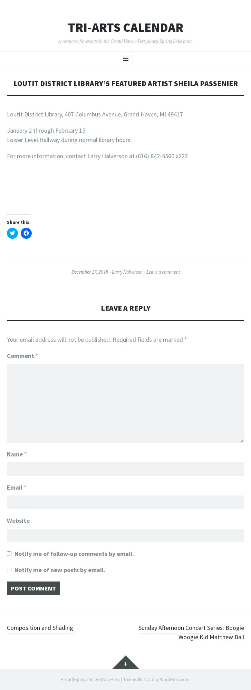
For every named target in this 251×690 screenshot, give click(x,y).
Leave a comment (163, 272)
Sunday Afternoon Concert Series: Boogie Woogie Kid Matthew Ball (191, 632)
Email (17, 487)
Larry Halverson (127, 272)
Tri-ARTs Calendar (125, 28)
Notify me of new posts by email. (60, 570)
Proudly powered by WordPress (90, 679)
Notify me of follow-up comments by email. (74, 554)
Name (17, 454)
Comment (22, 356)
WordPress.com (175, 679)
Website (18, 520)
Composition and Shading (40, 628)
